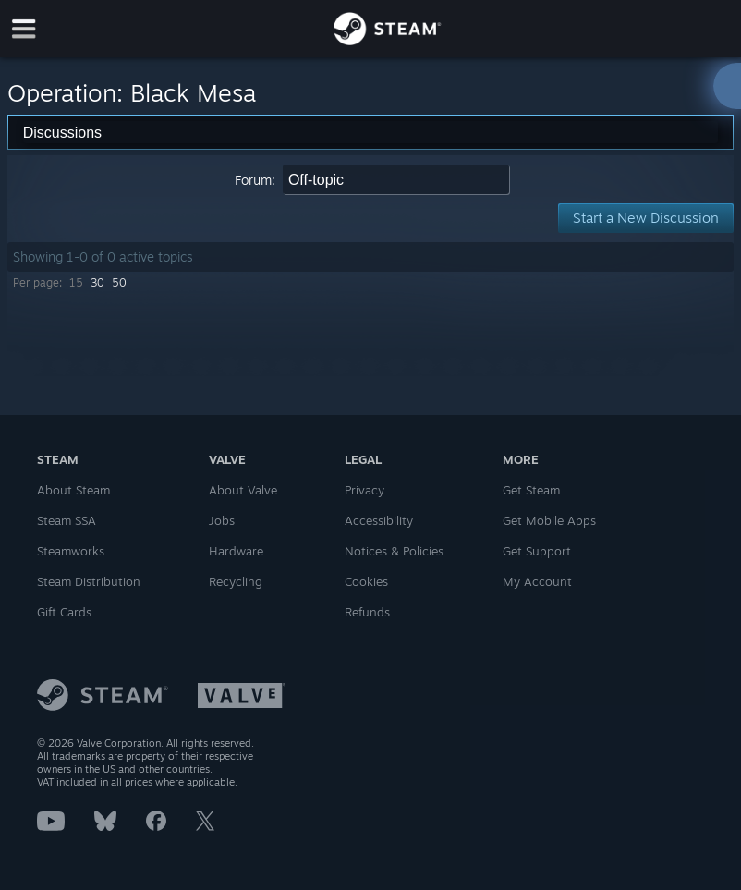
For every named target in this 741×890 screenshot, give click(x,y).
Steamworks (70, 550)
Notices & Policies (394, 550)
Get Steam (531, 489)
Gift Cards (64, 611)
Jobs (222, 520)
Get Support (537, 550)
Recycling (235, 581)
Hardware (236, 550)
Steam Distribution (88, 581)
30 (97, 282)
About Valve (243, 489)
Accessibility (379, 520)
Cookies (366, 581)
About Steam (73, 489)
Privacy (364, 489)
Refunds (367, 611)
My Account (537, 581)
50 (119, 282)
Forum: (255, 180)
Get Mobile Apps (549, 520)
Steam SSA (66, 520)
